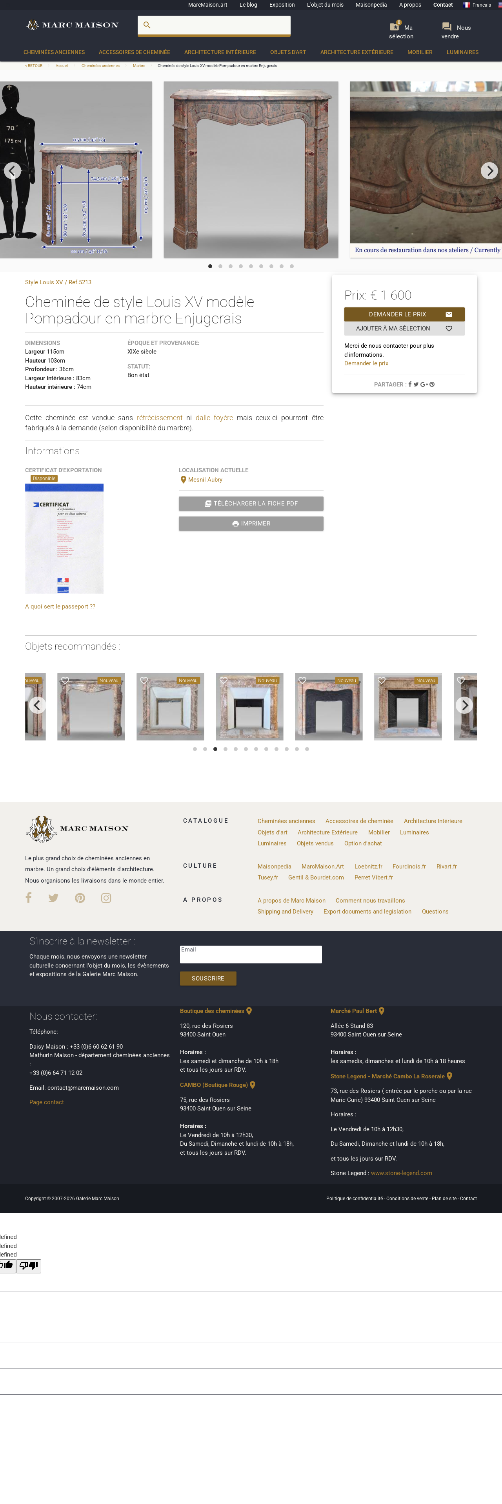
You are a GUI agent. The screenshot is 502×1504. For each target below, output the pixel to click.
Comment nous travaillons (370, 900)
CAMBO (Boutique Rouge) (218, 1085)
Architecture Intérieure (220, 52)
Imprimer (251, 523)
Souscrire (208, 978)
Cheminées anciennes (54, 52)
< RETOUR (34, 65)
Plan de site (445, 1198)
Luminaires (462, 52)
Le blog (248, 5)
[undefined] (28, 1266)
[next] (489, 170)
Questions (435, 911)
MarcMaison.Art (323, 866)
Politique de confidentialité (355, 1198)
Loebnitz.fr (368, 866)
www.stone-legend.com (401, 1173)
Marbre (139, 65)
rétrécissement (160, 417)
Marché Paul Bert (358, 1011)
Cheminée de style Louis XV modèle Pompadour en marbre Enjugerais (217, 65)
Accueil (62, 65)
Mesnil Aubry (200, 479)
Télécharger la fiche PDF (251, 504)
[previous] (12, 170)
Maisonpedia (371, 5)
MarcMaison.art (207, 5)
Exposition (282, 5)
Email (188, 949)
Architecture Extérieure (356, 52)
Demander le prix (411, 314)
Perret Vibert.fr (374, 877)
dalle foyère (214, 417)
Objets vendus (315, 843)
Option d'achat (363, 843)
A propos (410, 5)
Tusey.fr (268, 877)
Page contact (46, 1102)
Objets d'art (288, 52)
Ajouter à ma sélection (404, 328)
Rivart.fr (447, 866)
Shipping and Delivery (285, 911)
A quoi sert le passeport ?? (60, 606)
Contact (443, 5)
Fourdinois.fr (409, 866)
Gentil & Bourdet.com (316, 877)
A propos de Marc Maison (292, 900)
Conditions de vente (407, 1198)
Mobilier (420, 52)
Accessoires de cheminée (134, 52)
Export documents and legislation (367, 911)
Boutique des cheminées (217, 1011)
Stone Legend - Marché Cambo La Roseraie (392, 1076)
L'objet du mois (325, 5)
